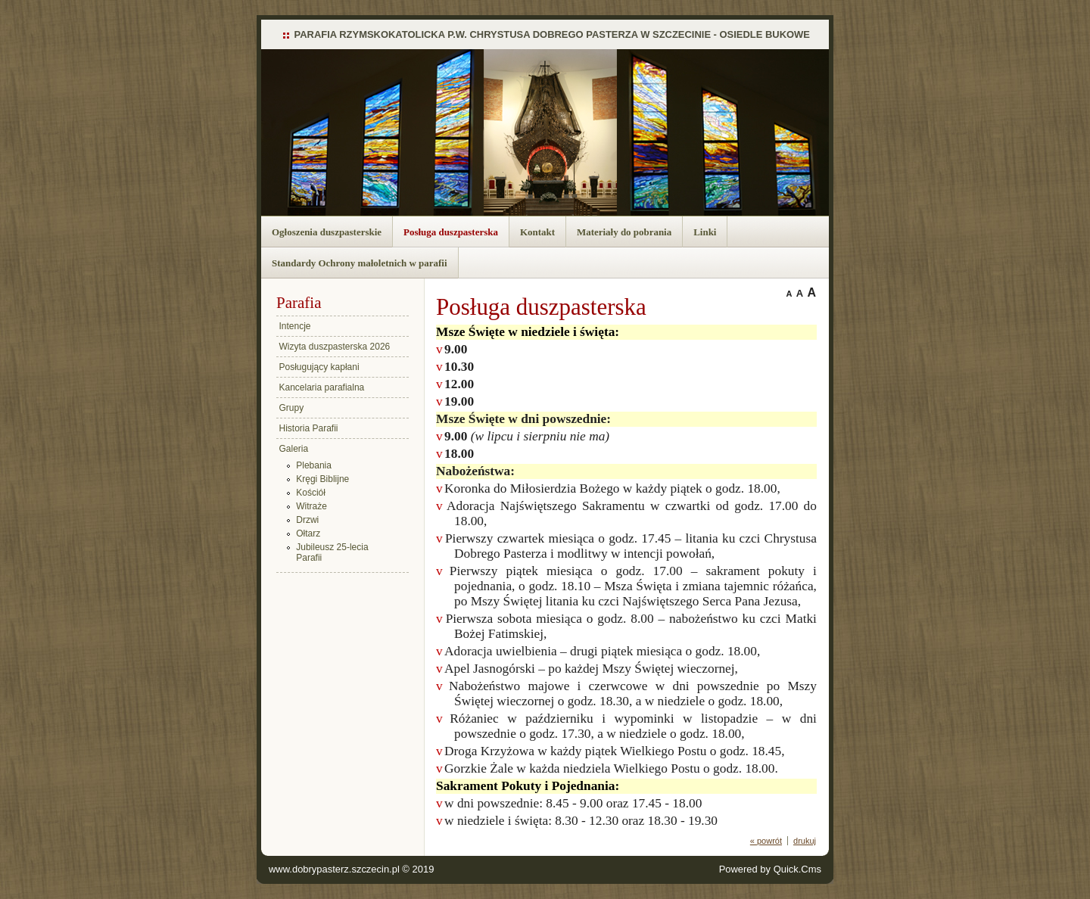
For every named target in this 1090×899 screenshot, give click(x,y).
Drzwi (307, 520)
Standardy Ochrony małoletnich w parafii (359, 263)
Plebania (314, 465)
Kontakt (537, 232)
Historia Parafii (308, 428)
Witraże (311, 506)
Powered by (770, 869)
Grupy (291, 408)
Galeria (294, 448)
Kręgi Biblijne (322, 479)
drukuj (804, 840)
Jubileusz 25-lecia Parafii (332, 552)
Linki (704, 232)
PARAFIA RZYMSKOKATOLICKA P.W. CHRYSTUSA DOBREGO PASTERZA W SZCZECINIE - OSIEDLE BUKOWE (552, 34)
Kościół (310, 492)
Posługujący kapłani (319, 367)
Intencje (295, 326)
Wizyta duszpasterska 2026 (335, 346)
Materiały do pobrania (624, 232)
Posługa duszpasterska (450, 232)
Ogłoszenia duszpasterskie (327, 232)
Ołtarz (308, 533)
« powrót (766, 840)
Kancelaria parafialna (322, 387)
